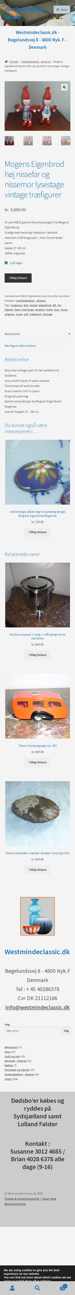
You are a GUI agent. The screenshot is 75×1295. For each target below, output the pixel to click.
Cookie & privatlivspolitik (22, 1199)
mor (56, 309)
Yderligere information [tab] (20, 346)
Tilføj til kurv (18, 278)
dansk (33, 305)
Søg (7, 1024)
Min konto (12, 1288)
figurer (9, 309)
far (59, 305)
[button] (64, 87)
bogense (16, 305)
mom (49, 309)
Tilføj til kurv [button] (38, 532)
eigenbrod (45, 305)
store (19, 314)
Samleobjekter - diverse (35, 61)
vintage (47, 314)
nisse (64, 309)
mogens (40, 309)
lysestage (27, 309)
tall (26, 314)
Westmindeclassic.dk (25, 13)
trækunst (35, 314)
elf (54, 305)
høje (17, 309)
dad (25, 305)
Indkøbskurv (59, 1285)
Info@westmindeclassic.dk (37, 1007)
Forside (13, 61)
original (9, 314)
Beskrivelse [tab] (12, 334)
